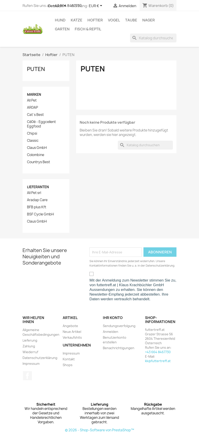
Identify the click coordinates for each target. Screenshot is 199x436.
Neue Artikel (72, 332)
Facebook (27, 375)
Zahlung (29, 346)
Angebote (70, 326)
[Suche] (153, 37)
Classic (33, 140)
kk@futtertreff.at (158, 361)
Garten (62, 29)
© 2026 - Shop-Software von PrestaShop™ (99, 430)
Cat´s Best (35, 115)
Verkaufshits (72, 337)
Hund (60, 20)
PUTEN (36, 69)
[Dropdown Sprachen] (58, 6)
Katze (76, 20)
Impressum (31, 363)
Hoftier (95, 20)
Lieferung (30, 340)
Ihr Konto (113, 317)
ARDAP (32, 107)
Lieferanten (38, 187)
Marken (34, 94)
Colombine (35, 155)
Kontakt (69, 359)
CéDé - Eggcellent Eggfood (41, 124)
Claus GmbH (37, 148)
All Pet (32, 100)
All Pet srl (34, 193)
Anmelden (110, 332)
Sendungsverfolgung (119, 326)
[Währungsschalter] (96, 6)
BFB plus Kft (36, 207)
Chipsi (32, 133)
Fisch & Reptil (88, 29)
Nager (148, 20)
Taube (131, 20)
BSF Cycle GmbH (40, 214)
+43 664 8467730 (158, 352)
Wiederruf (30, 352)
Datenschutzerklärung (40, 358)
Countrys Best (38, 162)
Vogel (114, 20)
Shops (68, 365)
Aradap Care (37, 200)
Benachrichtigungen (118, 348)
